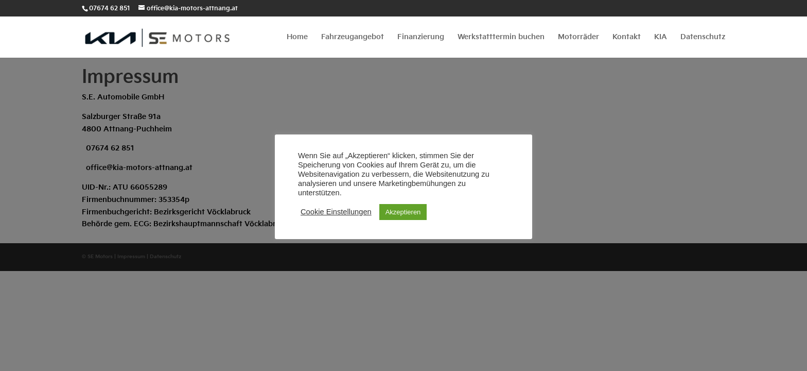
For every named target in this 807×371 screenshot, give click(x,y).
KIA (660, 37)
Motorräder (578, 37)
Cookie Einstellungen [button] (336, 212)
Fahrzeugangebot (352, 37)
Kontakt (626, 37)
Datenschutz (702, 37)
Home (297, 37)
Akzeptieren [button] (403, 212)
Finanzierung (420, 37)
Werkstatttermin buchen (501, 37)
